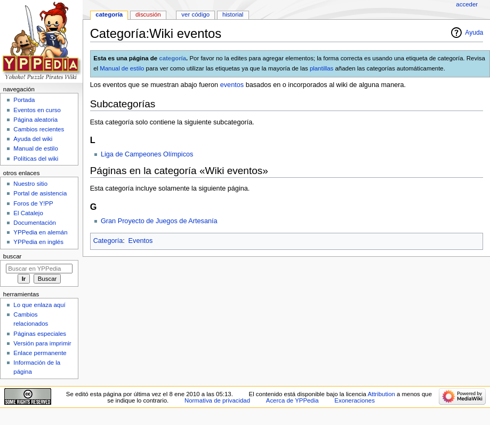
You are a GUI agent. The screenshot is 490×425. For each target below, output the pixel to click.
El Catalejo (28, 213)
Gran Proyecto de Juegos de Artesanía (159, 221)
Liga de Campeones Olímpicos (147, 154)
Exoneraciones (354, 400)
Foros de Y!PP (33, 203)
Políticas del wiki (35, 158)
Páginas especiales (39, 333)
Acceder (467, 4)
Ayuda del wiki (32, 139)
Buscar (12, 256)
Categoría (108, 241)
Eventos (140, 241)
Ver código (195, 14)
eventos (232, 85)
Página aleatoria (35, 119)
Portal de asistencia (40, 193)
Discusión (148, 14)
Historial (232, 14)
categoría (172, 58)
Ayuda (474, 32)
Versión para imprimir (42, 343)
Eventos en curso (37, 110)
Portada (24, 100)
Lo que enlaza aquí (39, 305)
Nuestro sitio (30, 183)
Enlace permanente (39, 353)
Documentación (34, 222)
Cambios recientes (38, 129)
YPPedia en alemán (40, 232)
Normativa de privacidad (217, 400)
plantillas (321, 68)
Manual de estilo (122, 68)
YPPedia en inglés (38, 242)
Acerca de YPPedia (292, 400)
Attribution (381, 394)
